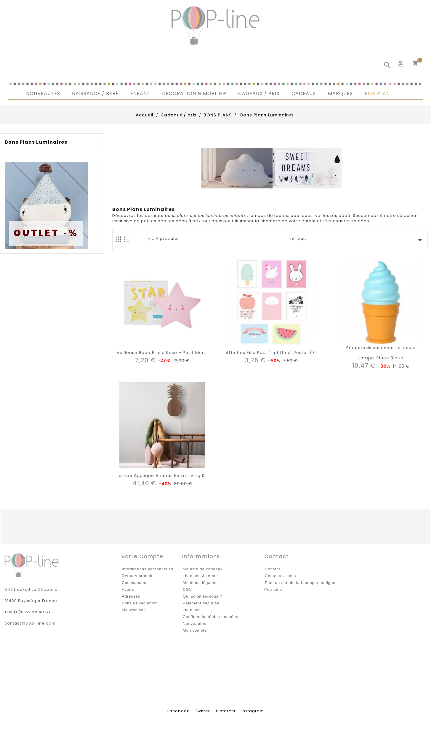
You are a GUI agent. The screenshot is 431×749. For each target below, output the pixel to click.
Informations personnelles (147, 569)
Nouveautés (194, 623)
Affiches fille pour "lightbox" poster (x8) (273, 353)
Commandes (134, 582)
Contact (272, 569)
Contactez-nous (280, 576)
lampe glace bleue (380, 358)
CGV (187, 589)
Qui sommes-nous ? (202, 596)
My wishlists (134, 610)
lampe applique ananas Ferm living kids (164, 475)
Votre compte (142, 556)
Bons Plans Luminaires (36, 142)
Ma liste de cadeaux (203, 569)
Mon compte (195, 630)
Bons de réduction (140, 603)
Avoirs (128, 589)
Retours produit (137, 576)
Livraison (192, 610)
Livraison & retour (200, 576)
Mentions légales (200, 582)
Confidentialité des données (210, 616)
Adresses (131, 596)
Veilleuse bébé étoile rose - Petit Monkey (165, 353)
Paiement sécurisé (201, 603)
